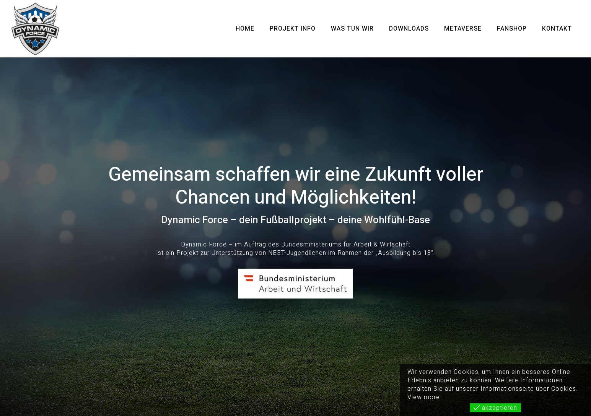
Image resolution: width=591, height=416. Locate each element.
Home (245, 28)
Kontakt (557, 28)
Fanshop (512, 28)
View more (423, 397)
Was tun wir (352, 28)
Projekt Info (293, 28)
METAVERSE (463, 28)
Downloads (409, 28)
